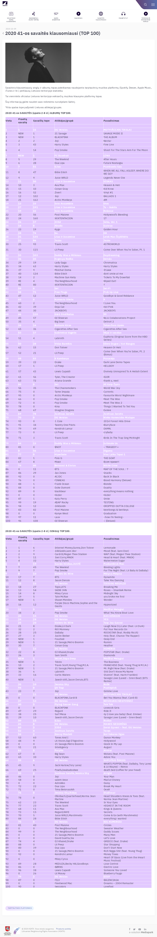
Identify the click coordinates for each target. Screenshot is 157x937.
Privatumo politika (63, 928)
